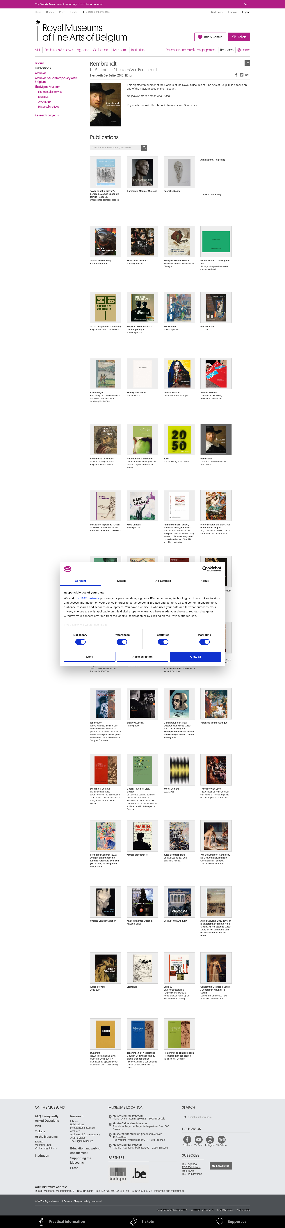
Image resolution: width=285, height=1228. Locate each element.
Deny (89, 656)
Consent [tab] (80, 580)
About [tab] (205, 580)
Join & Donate (213, 37)
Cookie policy (243, 1210)
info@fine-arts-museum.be (169, 1190)
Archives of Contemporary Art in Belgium (56, 80)
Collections (101, 50)
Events (73, 12)
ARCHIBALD (44, 101)
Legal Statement (225, 1210)
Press (62, 12)
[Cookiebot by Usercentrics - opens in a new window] (205, 569)
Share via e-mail (247, 74)
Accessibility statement (202, 1210)
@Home (243, 50)
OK (144, 148)
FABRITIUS (43, 96)
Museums (120, 50)
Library (39, 63)
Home (38, 12)
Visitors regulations (46, 1148)
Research (227, 50)
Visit (38, 50)
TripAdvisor (221, 1145)
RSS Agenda (189, 1164)
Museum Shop (43, 1144)
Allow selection (142, 656)
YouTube (198, 1145)
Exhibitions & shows (58, 50)
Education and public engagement (190, 50)
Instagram (210, 1145)
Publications (43, 68)
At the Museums (46, 1136)
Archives (40, 73)
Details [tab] (122, 580)
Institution (138, 50)
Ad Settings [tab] (163, 580)
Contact (50, 12)
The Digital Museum (47, 86)
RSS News (188, 1170)
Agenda (83, 50)
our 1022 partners (87, 598)
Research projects (47, 115)
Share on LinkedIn (242, 74)
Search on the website (83, 12)
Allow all (195, 656)
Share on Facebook (236, 74)
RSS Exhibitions (191, 1167)
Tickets (242, 37)
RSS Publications (192, 1173)
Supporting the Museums (80, 1160)
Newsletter (223, 1165)
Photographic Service (50, 91)
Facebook (187, 1145)
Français (233, 12)
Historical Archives (48, 106)
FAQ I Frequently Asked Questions (47, 1118)
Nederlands (217, 12)
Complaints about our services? (172, 1210)
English (246, 12)
